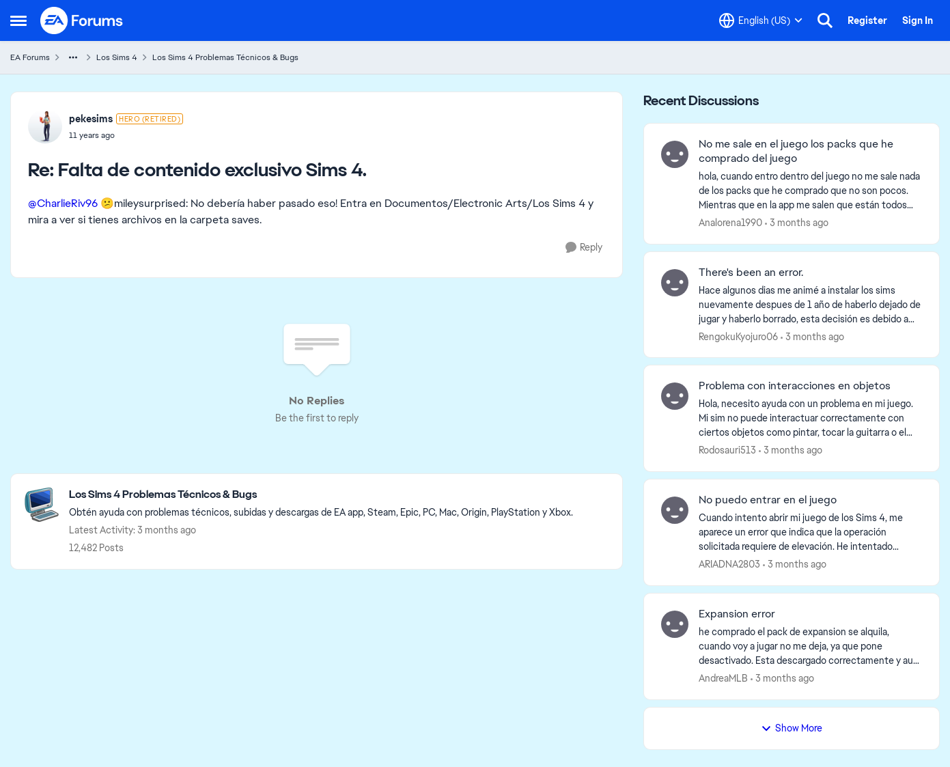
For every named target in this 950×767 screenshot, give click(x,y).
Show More (791, 728)
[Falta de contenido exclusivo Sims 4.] (126, 135)
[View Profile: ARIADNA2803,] (674, 510)
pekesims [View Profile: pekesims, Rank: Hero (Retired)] (91, 119)
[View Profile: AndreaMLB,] (674, 624)
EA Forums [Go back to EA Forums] (30, 57)
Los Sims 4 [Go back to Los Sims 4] (116, 57)
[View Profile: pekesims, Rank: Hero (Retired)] (45, 126)
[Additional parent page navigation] (73, 57)
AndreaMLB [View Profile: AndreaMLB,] (723, 678)
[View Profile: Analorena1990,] (674, 154)
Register (867, 20)
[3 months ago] (796, 223)
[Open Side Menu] (18, 20)
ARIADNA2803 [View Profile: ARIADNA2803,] (729, 564)
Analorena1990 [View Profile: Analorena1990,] (730, 223)
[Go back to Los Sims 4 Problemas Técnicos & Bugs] (321, 495)
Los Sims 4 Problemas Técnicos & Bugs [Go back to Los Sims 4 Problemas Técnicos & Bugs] (225, 57)
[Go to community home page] (82, 20)
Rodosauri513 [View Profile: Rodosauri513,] (727, 450)
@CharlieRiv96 (63, 203)
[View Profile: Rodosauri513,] (674, 396)
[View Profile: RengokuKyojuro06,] (674, 282)
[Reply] (584, 247)
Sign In (917, 20)
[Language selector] (761, 20)
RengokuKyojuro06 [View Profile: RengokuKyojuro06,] (738, 336)
